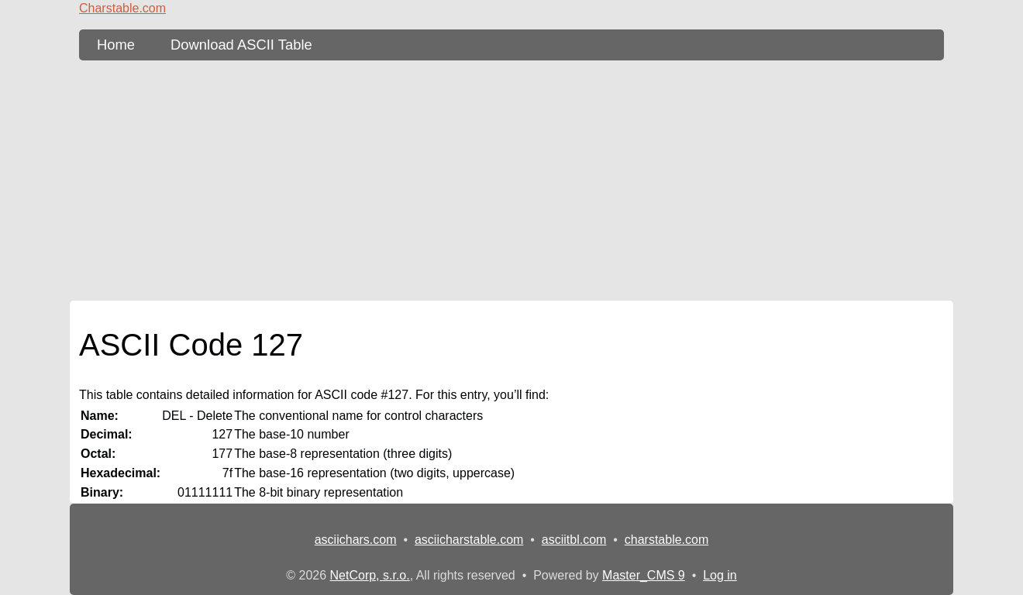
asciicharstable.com (469, 539)
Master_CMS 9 (643, 575)
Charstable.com (122, 8)
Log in (720, 575)
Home (116, 44)
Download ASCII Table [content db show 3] (241, 44)
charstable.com (667, 539)
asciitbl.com (574, 539)
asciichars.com (356, 539)
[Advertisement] (511, 180)
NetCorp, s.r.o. (370, 575)
